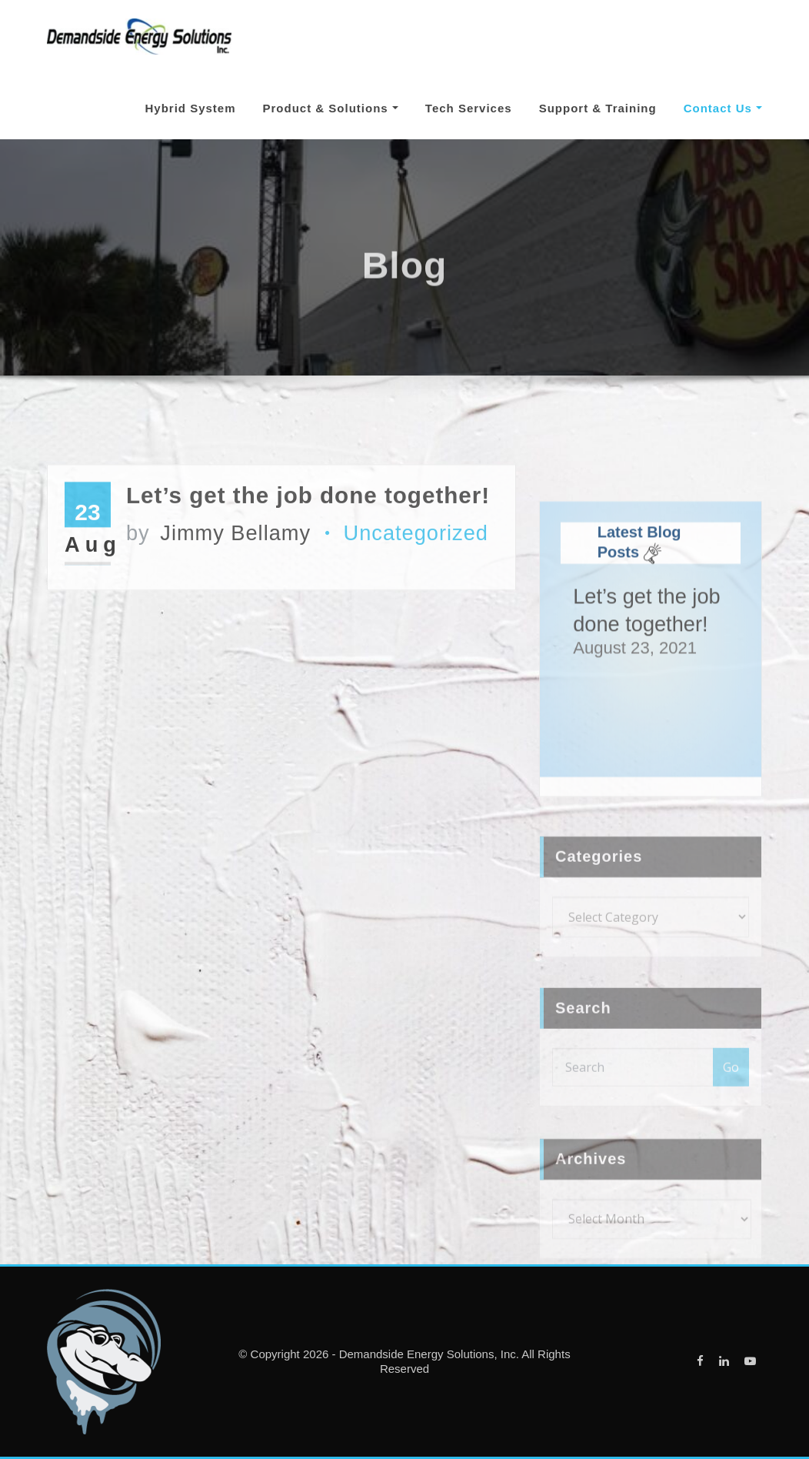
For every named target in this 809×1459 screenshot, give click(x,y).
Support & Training (598, 108)
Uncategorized (416, 585)
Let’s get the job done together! (308, 547)
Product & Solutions (330, 108)
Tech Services (468, 108)
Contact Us (723, 108)
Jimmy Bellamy (218, 585)
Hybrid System (190, 108)
